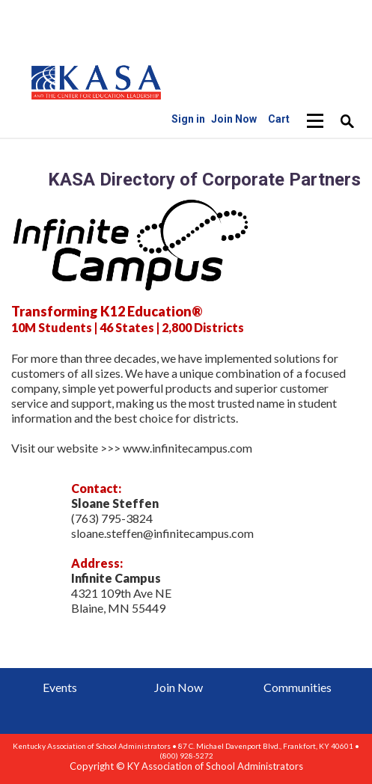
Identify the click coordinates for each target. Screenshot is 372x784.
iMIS (96, 81)
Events (60, 687)
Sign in (188, 119)
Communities (297, 687)
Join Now (178, 687)
